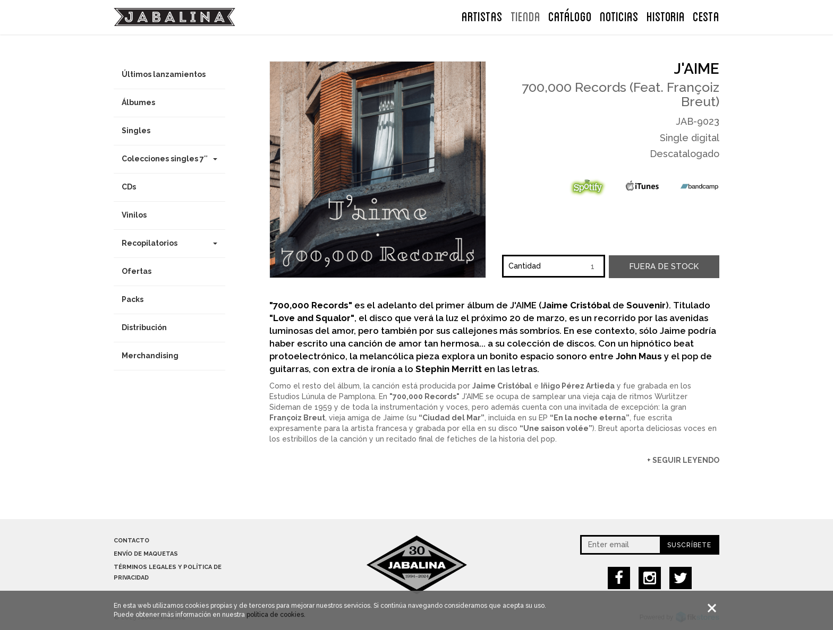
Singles (136, 130)
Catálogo (570, 15)
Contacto (131, 540)
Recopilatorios (169, 243)
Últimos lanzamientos (164, 74)
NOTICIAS (619, 15)
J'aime (696, 68)
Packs (132, 299)
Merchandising (150, 355)
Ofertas (136, 271)
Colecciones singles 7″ (169, 158)
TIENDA (525, 15)
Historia (666, 15)
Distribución (144, 327)
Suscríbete (689, 545)
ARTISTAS (482, 15)
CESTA (706, 15)
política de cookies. (275, 616)
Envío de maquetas (146, 553)
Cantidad (524, 266)
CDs (129, 187)
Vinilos (134, 215)
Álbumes (138, 102)
